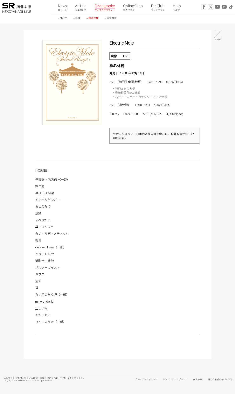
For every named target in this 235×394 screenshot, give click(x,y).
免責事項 (197, 379)
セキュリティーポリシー (175, 379)
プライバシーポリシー (146, 379)
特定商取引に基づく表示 (220, 379)
